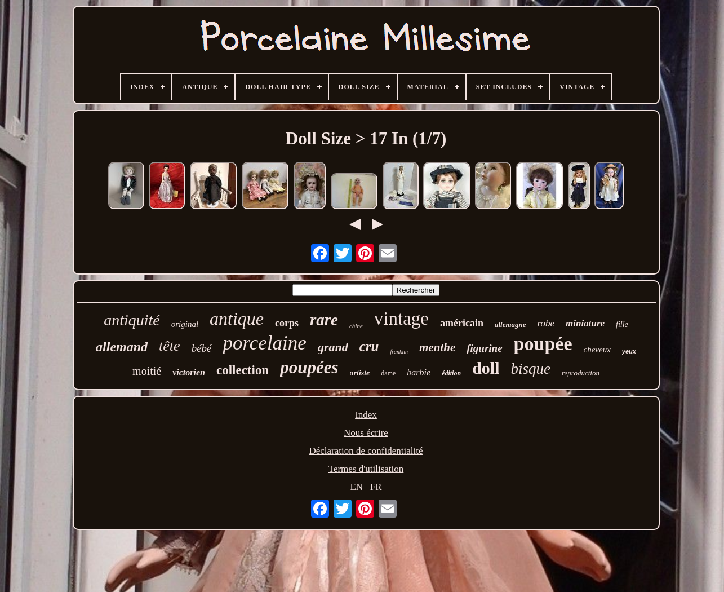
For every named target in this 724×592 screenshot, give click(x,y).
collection (242, 370)
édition (451, 373)
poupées (309, 367)
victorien (188, 372)
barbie (418, 372)
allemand (122, 346)
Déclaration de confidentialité (366, 450)
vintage (401, 318)
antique (237, 318)
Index (366, 414)
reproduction (580, 373)
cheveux (597, 349)
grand (333, 347)
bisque (530, 368)
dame (388, 373)
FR (376, 486)
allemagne (510, 324)
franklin (399, 351)
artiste (360, 373)
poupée (543, 343)
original (184, 324)
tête (169, 346)
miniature (585, 323)
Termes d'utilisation (366, 468)
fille (622, 324)
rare (324, 320)
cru (369, 346)
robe (546, 323)
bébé (202, 348)
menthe (437, 347)
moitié (146, 371)
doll (485, 368)
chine (356, 325)
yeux (629, 351)
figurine (484, 348)
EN (356, 486)
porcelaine (265, 343)
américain (461, 323)
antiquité (132, 320)
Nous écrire (366, 432)
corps (287, 323)
